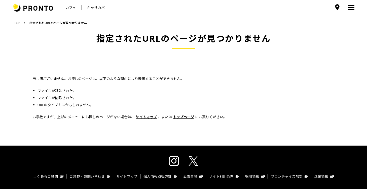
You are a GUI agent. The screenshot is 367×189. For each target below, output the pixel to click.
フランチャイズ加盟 (289, 176)
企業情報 (324, 176)
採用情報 (255, 176)
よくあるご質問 (48, 176)
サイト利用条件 (224, 176)
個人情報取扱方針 (160, 176)
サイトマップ (126, 176)
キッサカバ (96, 7)
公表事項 (193, 176)
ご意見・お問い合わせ (89, 176)
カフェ (70, 7)
